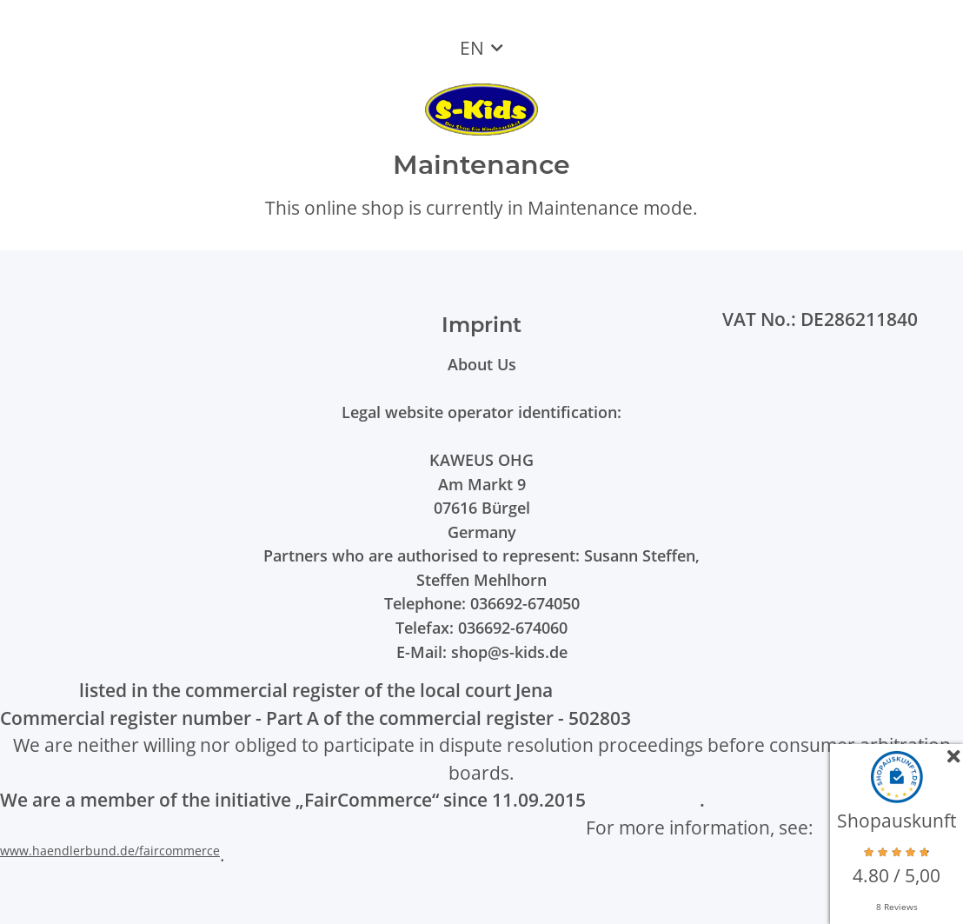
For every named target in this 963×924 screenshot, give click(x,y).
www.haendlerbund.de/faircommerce (110, 850)
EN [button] (472, 48)
